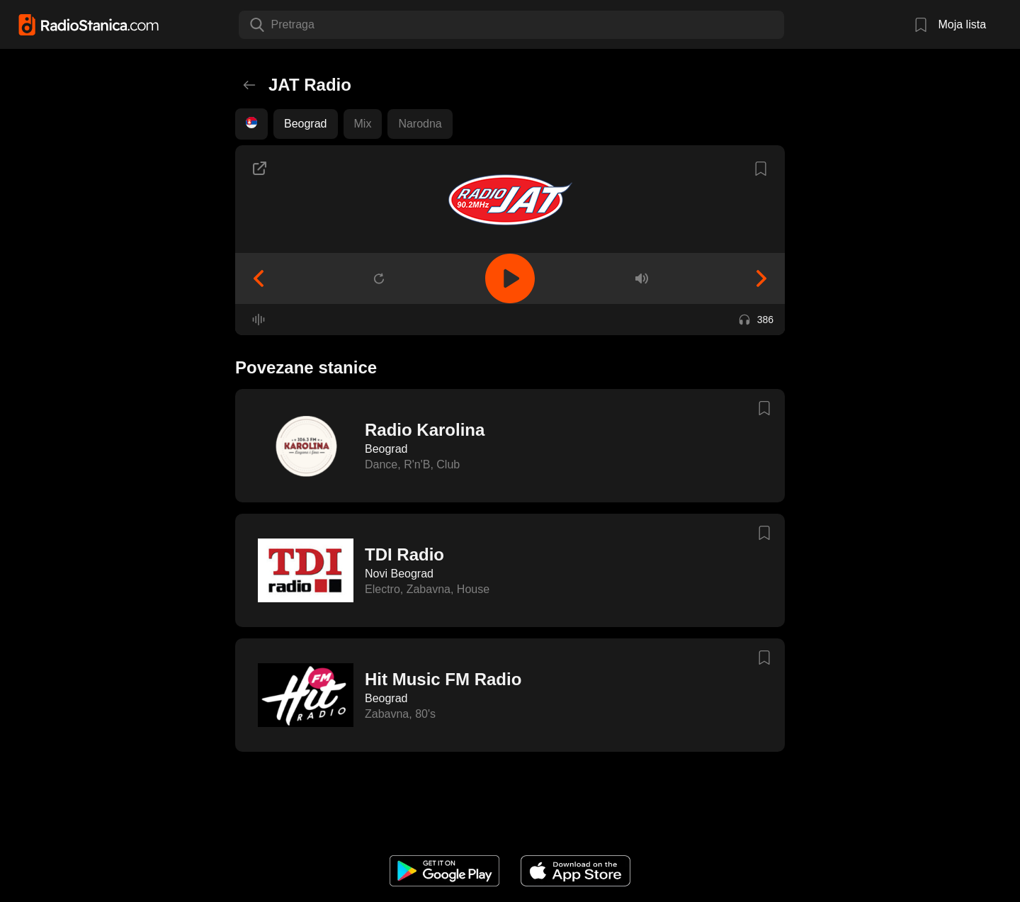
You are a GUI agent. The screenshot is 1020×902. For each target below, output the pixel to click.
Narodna (419, 124)
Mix (363, 124)
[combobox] (272, 24)
